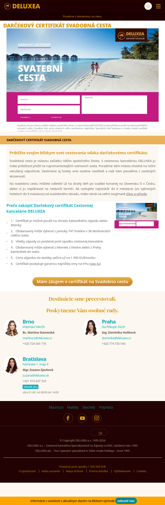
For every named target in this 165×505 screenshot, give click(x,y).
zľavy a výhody (136, 201)
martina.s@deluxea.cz (37, 361)
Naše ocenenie (51, 494)
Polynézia (106, 430)
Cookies (141, 494)
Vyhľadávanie (122, 494)
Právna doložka (98, 494)
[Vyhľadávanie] (148, 6)
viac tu (95, 278)
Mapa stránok (74, 494)
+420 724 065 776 (34, 367)
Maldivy (72, 430)
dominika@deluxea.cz (116, 361)
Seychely (88, 430)
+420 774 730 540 (113, 367)
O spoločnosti (27, 494)
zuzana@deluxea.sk (36, 399)
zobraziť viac (126, 501)
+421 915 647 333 (34, 404)
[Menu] (157, 6)
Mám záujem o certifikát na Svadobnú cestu (82, 297)
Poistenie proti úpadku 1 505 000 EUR (82, 490)
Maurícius (56, 430)
